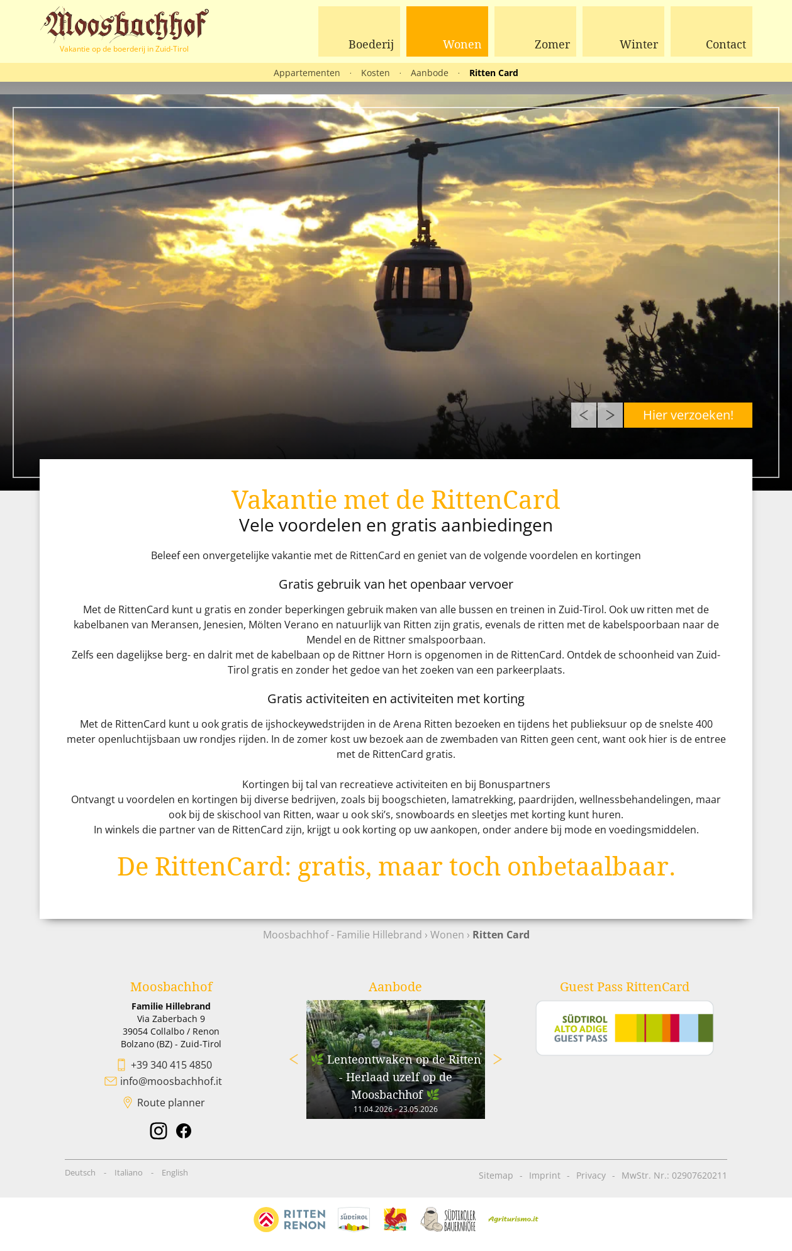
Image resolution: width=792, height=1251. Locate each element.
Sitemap (496, 1175)
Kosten (375, 73)
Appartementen (307, 73)
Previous (583, 415)
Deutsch (80, 1172)
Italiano (128, 1172)
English (175, 1172)
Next (610, 415)
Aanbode (430, 73)
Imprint (545, 1175)
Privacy (591, 1175)
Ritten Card (493, 73)
